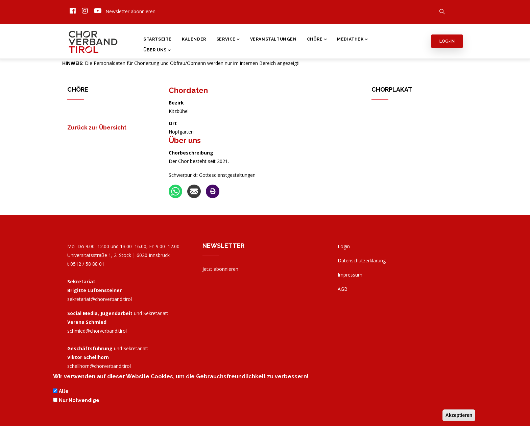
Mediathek (352, 40)
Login (344, 246)
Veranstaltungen (273, 39)
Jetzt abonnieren (220, 269)
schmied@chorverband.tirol (97, 331)
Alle (64, 392)
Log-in (447, 41)
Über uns (185, 140)
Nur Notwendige (79, 401)
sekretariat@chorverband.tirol (99, 299)
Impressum (350, 274)
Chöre (317, 40)
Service (228, 40)
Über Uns (157, 51)
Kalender (194, 39)
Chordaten (188, 90)
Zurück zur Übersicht (96, 127)
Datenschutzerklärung (362, 260)
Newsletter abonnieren (130, 11)
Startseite (157, 39)
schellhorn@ (99, 366)
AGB (342, 289)
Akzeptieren (458, 416)
